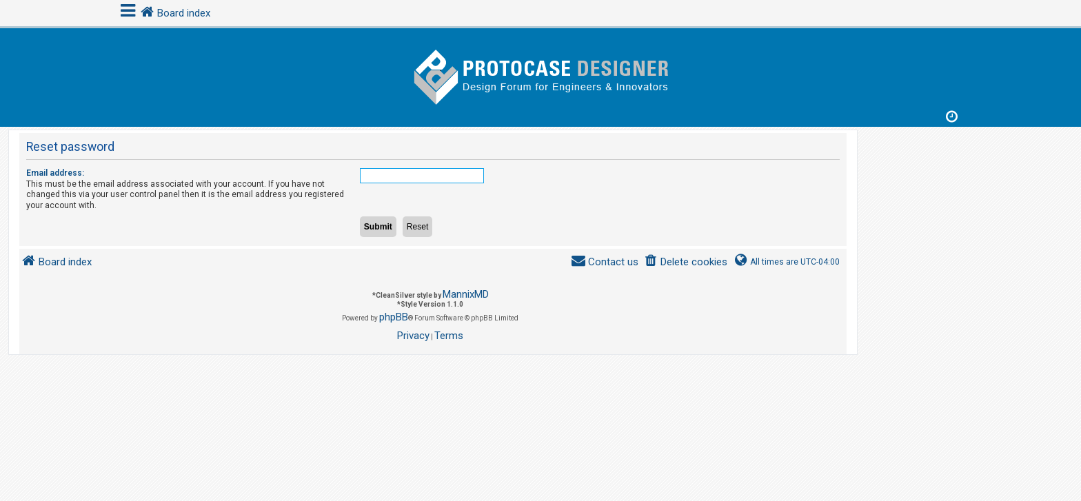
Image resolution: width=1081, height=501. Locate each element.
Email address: (55, 173)
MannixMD (466, 294)
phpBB (393, 317)
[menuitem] (685, 262)
